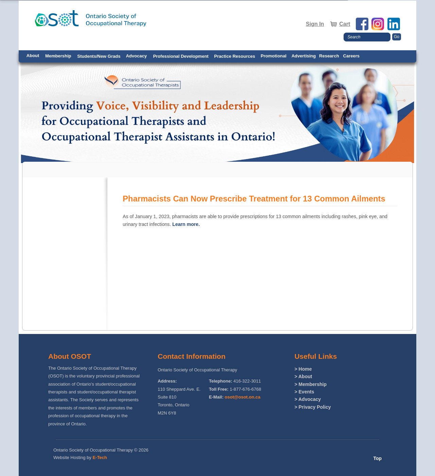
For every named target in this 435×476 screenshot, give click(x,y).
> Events (304, 391)
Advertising (304, 55)
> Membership (310, 384)
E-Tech (99, 457)
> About (303, 376)
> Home (303, 369)
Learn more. (186, 224)
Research (329, 55)
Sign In (315, 24)
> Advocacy (307, 399)
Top (377, 458)
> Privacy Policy (312, 407)
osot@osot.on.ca (242, 397)
